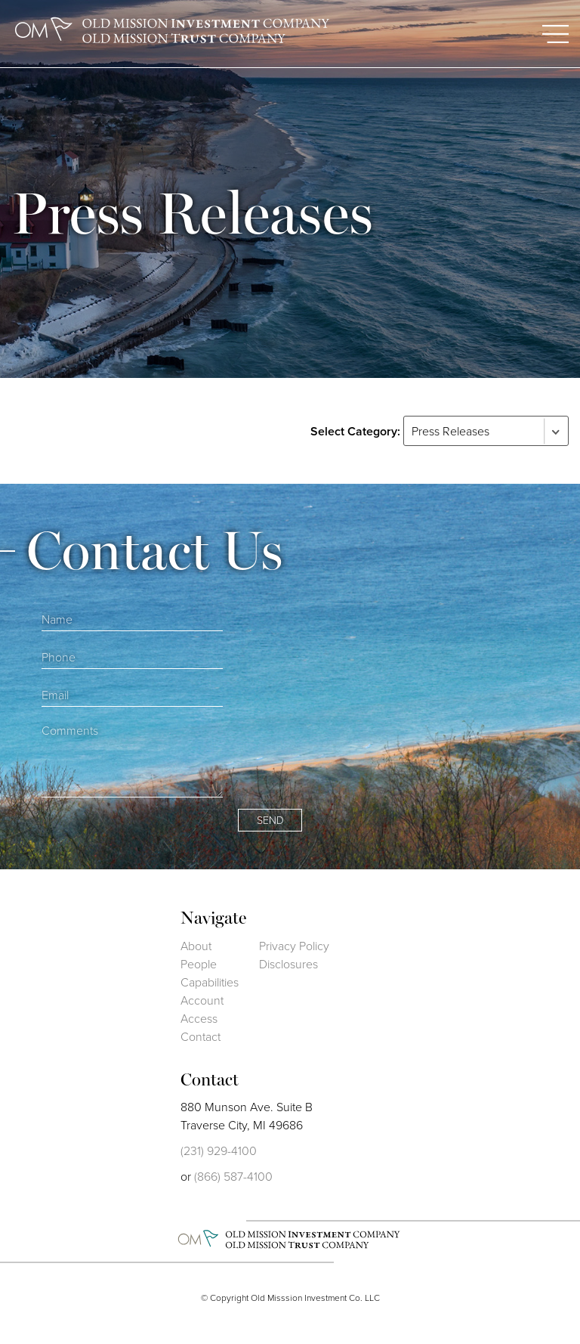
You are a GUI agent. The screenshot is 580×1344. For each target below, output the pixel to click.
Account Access (202, 1009)
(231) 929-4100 (218, 1151)
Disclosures (288, 964)
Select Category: (355, 431)
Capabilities (209, 982)
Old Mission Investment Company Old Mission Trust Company (173, 31)
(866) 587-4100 (233, 1176)
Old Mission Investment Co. (290, 1240)
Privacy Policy (294, 946)
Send (270, 820)
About (195, 946)
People (198, 964)
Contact (200, 1036)
